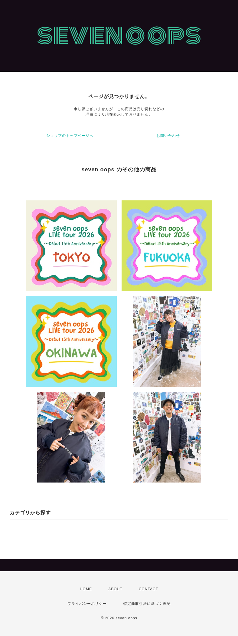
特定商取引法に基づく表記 (147, 603)
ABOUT (115, 589)
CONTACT (148, 589)
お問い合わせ (168, 135)
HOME (86, 589)
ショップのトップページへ (69, 135)
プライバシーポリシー (87, 603)
